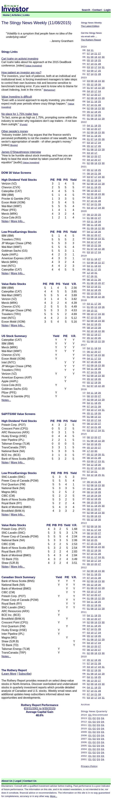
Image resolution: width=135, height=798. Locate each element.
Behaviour (49, 90)
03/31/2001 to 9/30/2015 (40, 708)
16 (95, 57)
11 (92, 50)
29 (103, 88)
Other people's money (14, 131)
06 (88, 129)
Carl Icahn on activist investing (19, 58)
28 (99, 64)
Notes (5, 221)
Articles (16, 15)
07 (88, 53)
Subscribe (24, 673)
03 (88, 67)
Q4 (102, 718)
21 (95, 53)
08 (92, 118)
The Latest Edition (90, 26)
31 (103, 67)
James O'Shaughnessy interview (21, 152)
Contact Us (29, 780)
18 (95, 125)
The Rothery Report (91, 40)
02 (88, 98)
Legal (18, 780)
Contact (97, 10)
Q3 (98, 718)
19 (95, 60)
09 (92, 57)
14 (92, 53)
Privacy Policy (89, 766)
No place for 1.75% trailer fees (19, 114)
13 (92, 94)
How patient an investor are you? (21, 72)
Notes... (6, 400)
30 (103, 57)
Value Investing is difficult (16, 96)
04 (88, 50)
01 (88, 57)
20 (95, 94)
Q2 (94, 718)
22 (99, 57)
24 (99, 67)
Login (107, 10)
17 (95, 67)
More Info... (18, 221)
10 (92, 60)
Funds (24, 124)
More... (53, 796)
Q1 (90, 715)
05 (88, 60)
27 (99, 53)
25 (99, 60)
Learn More (9, 673)
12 (92, 84)
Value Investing (33, 65)
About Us (6, 780)
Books (14, 145)
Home (6, 15)
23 (99, 98)
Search (86, 10)
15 (95, 88)
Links (26, 15)
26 (99, 84)
